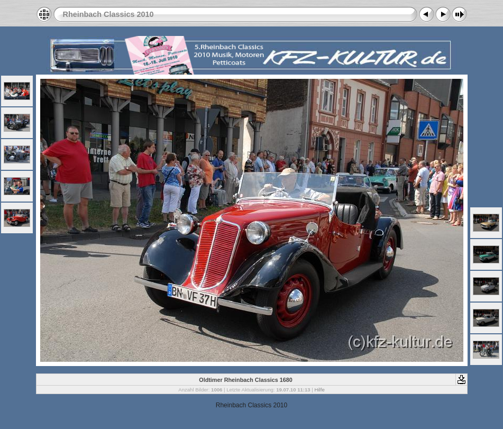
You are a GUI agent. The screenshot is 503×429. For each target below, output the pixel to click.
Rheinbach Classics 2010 (108, 14)
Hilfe (320, 390)
